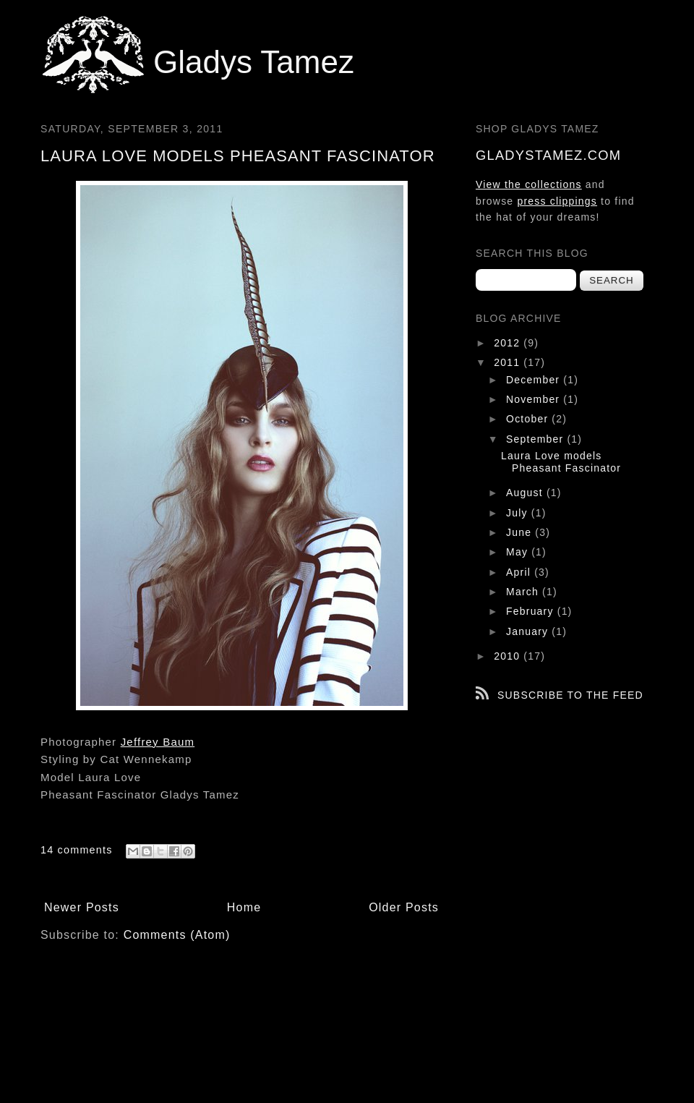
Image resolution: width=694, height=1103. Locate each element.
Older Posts (404, 907)
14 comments (76, 850)
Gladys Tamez (253, 62)
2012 (508, 343)
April (520, 572)
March (524, 591)
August (526, 492)
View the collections (529, 184)
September (536, 439)
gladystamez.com (548, 155)
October (529, 419)
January (529, 631)
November (534, 399)
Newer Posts (81, 907)
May (518, 552)
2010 (508, 656)
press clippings (557, 201)
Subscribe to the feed (570, 695)
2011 (508, 362)
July (518, 513)
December (534, 380)
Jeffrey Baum (158, 742)
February (531, 611)
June (520, 532)
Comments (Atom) (177, 935)
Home (244, 907)
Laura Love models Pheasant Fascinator (237, 156)
